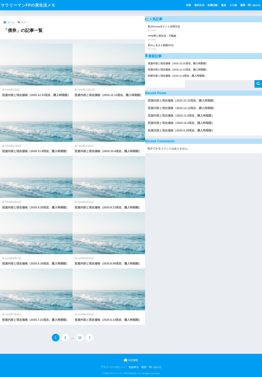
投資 (188, 5)
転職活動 (213, 5)
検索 (258, 84)
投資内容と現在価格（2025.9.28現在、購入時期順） (181, 130)
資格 (223, 5)
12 (79, 337)
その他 (233, 5)
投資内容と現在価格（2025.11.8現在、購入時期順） (181, 115)
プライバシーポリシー (113, 367)
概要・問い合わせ (250, 5)
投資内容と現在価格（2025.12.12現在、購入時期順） (182, 108)
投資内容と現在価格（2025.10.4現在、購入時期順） (181, 123)
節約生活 (199, 5)
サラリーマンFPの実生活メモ (28, 5)
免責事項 (133, 367)
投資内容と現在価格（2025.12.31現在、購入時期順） (182, 100)
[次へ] (89, 337)
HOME (131, 360)
